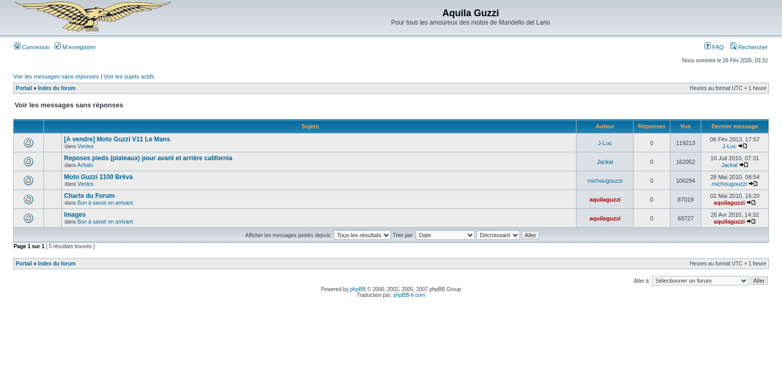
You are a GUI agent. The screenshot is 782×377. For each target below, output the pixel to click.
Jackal (605, 162)
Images (74, 214)
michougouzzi (605, 181)
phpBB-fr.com (410, 295)
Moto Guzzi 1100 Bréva (98, 177)
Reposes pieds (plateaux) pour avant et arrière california (148, 158)
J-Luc (605, 143)
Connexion (32, 47)
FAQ (714, 47)
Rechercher (749, 47)
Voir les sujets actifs (129, 76)
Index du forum (56, 88)
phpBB (358, 289)
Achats (85, 165)
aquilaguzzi (605, 199)
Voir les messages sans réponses (56, 76)
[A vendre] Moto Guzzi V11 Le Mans (117, 139)
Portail (24, 88)
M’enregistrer (75, 47)
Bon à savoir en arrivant (105, 203)
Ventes (86, 146)
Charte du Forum (89, 195)
